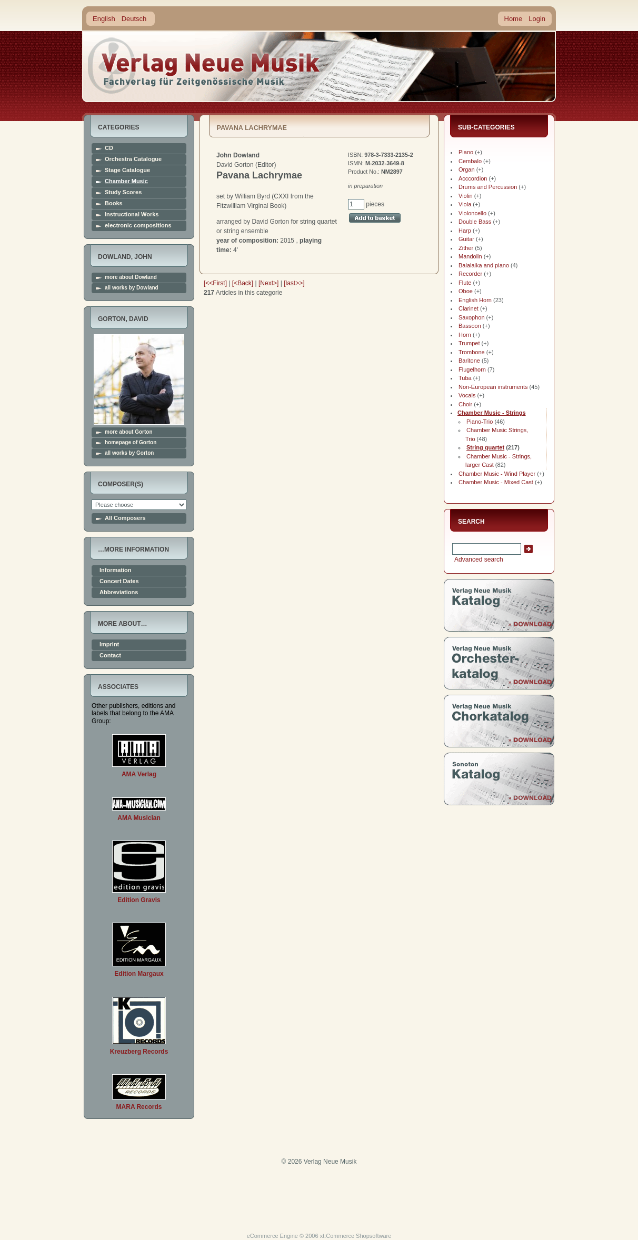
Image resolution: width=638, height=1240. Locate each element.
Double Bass (474, 221)
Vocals (466, 395)
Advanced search (478, 559)
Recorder (470, 274)
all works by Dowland (131, 288)
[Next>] (268, 283)
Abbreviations (118, 592)
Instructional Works (131, 214)
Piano (465, 152)
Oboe (465, 291)
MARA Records (139, 1107)
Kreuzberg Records (139, 1051)
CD (109, 148)
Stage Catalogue (127, 170)
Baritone (469, 360)
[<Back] (242, 283)
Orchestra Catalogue (133, 159)
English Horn (475, 300)
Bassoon (469, 326)
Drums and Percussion (487, 187)
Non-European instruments (492, 387)
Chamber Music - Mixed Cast (495, 482)
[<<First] (215, 283)
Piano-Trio (479, 421)
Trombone (471, 352)
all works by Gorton (129, 453)
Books (114, 203)
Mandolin (470, 256)
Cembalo (470, 161)
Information (115, 570)
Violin (465, 196)
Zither (465, 248)
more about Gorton (129, 432)
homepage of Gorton (130, 442)
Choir (465, 404)
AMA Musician (139, 818)
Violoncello (472, 213)
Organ (466, 169)
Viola (464, 204)
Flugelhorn (472, 369)
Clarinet (468, 308)
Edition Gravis (138, 900)
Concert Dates (119, 581)
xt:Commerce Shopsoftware (356, 1236)
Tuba (465, 378)
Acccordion (472, 178)
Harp (464, 230)
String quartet (485, 447)
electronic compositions (138, 225)
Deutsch (134, 19)
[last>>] (294, 283)
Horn (464, 335)
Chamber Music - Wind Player (496, 474)
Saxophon (471, 317)
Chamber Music (126, 181)
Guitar (466, 239)
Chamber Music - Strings (491, 412)
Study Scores (123, 192)
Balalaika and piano (483, 265)
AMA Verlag (139, 774)
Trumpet (469, 343)
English (104, 19)
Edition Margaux (138, 973)
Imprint (109, 644)
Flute (464, 282)
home (204, 65)
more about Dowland (131, 277)
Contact (110, 655)
